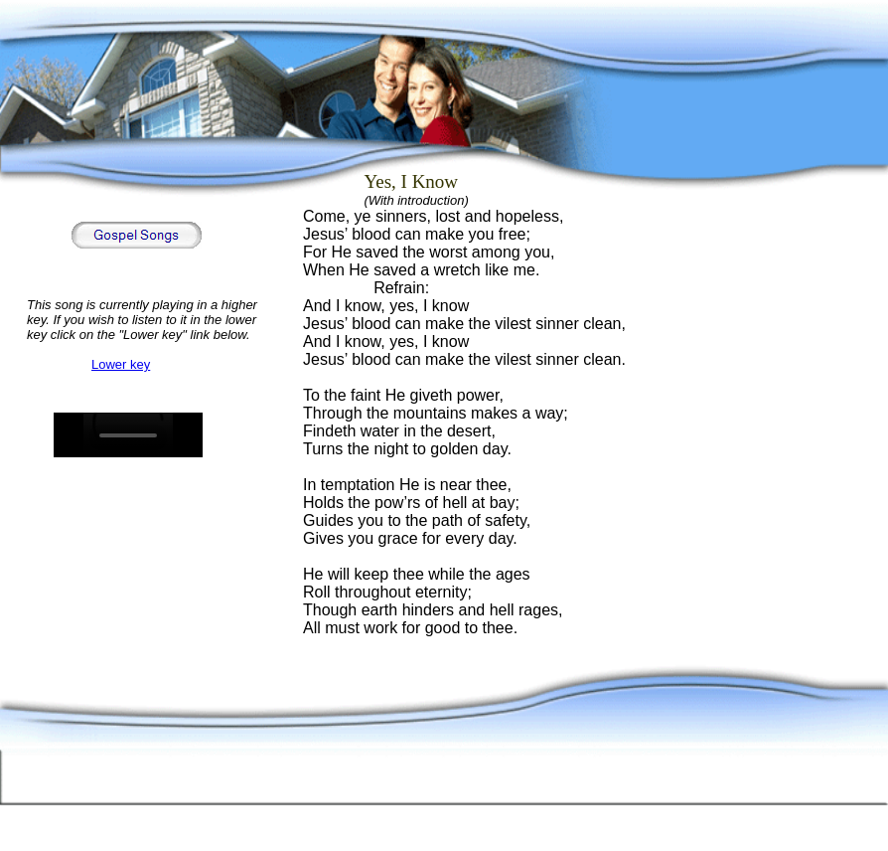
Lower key (120, 364)
